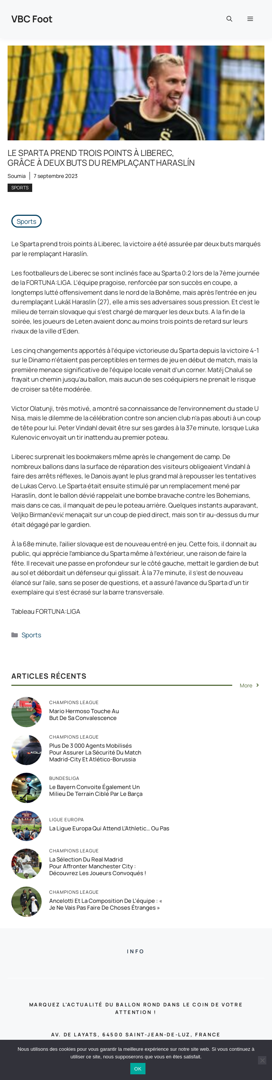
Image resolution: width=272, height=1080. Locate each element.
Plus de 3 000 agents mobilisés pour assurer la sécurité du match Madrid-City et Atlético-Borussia (95, 752)
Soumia (17, 175)
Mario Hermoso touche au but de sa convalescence (84, 714)
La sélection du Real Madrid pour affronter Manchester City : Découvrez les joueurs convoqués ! (97, 866)
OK (137, 1069)
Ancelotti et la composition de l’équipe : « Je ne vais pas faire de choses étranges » (105, 904)
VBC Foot (32, 18)
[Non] (262, 1060)
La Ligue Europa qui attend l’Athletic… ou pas (109, 828)
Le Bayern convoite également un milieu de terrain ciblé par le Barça (95, 790)
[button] (229, 19)
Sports (19, 187)
